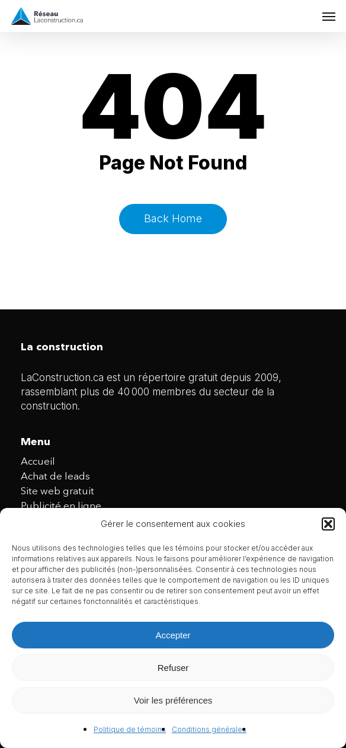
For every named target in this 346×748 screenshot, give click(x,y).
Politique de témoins (130, 729)
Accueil (38, 462)
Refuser (173, 668)
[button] (328, 524)
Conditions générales (209, 729)
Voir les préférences (173, 700)
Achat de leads (55, 477)
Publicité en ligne (61, 506)
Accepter (172, 635)
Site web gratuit (57, 492)
